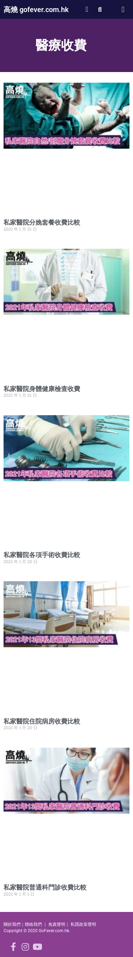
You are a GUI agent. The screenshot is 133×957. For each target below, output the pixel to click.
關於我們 (12, 924)
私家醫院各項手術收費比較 (42, 555)
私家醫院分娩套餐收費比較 (42, 222)
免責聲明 (56, 924)
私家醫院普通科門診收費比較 (45, 887)
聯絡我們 (33, 924)
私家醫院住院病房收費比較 (42, 721)
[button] (100, 9)
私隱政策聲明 (83, 924)
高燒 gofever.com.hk (36, 9)
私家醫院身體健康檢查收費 (42, 388)
